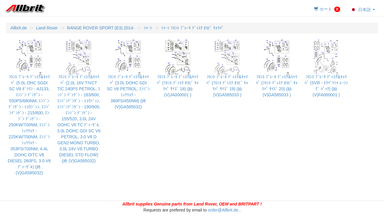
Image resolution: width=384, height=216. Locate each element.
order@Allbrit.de (223, 210)
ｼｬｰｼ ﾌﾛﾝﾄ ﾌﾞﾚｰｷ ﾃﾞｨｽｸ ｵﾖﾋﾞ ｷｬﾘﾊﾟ (192, 28)
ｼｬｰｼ (148, 28)
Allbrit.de (18, 28)
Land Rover (47, 28)
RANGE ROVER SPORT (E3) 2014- (100, 28)
